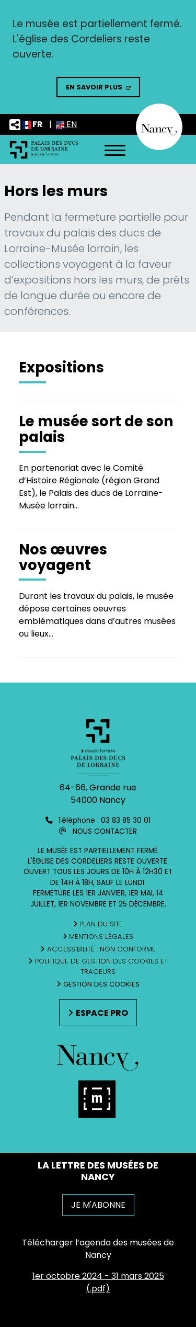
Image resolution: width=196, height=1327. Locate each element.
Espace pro (102, 1013)
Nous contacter (105, 831)
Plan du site (101, 924)
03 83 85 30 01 (126, 820)
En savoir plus (94, 87)
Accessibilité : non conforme (101, 949)
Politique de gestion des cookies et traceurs (101, 966)
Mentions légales (101, 937)
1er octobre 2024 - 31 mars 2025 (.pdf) (98, 1282)
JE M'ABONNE (98, 1205)
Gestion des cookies (101, 984)
